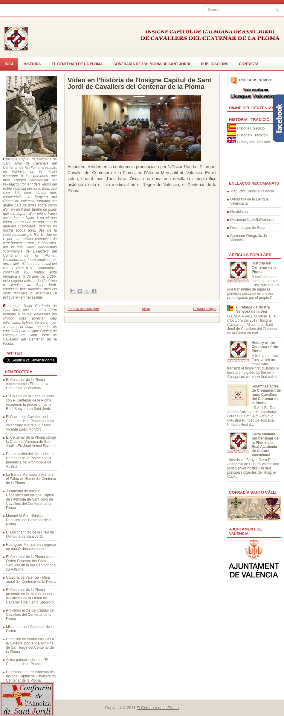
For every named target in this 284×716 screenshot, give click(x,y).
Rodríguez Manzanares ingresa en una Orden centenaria (31, 546)
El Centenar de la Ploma (77, 64)
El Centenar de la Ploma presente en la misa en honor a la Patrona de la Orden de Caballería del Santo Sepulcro (30, 596)
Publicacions (214, 64)
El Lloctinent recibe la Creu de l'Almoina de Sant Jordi (30, 534)
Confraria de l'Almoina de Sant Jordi (151, 64)
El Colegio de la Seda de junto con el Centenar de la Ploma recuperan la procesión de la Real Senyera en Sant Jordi (30, 402)
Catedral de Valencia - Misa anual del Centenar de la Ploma (31, 579)
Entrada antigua (204, 309)
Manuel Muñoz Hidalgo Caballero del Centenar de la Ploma (29, 520)
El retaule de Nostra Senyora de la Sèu (253, 309)
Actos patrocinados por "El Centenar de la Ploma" (27, 662)
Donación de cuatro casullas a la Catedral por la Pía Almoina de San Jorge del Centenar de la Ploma (30, 645)
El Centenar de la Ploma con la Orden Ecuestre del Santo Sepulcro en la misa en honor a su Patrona (31, 563)
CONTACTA (249, 64)
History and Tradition (253, 142)
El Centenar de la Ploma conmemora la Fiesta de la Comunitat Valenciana (27, 384)
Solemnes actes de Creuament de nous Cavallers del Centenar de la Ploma (266, 394)
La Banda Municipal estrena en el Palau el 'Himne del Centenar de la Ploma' (31, 478)
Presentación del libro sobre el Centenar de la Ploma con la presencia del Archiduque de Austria (30, 460)
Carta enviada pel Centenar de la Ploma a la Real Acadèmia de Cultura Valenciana (265, 444)
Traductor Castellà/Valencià (252, 191)
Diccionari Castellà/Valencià (252, 220)
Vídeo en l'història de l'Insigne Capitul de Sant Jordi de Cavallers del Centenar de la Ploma (139, 83)
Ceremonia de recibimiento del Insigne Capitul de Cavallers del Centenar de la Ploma (31, 676)
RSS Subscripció (255, 80)
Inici (9, 64)
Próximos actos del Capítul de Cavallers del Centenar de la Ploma (30, 614)
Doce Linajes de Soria (247, 228)
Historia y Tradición (252, 135)
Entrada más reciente (83, 309)
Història (32, 64)
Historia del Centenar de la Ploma (264, 267)
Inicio (146, 309)
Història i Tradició (251, 128)
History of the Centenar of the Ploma (265, 346)
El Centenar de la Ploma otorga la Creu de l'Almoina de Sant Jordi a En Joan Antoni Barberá (31, 441)
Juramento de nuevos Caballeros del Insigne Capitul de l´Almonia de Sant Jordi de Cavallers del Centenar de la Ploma (30, 499)
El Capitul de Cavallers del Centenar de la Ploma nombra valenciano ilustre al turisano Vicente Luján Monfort (30, 423)
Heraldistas (239, 211)
